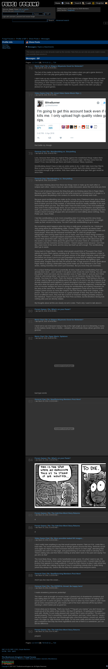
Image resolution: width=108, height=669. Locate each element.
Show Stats (6, 46)
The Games (5, 659)
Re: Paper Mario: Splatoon (56, 336)
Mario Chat (39, 66)
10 (47, 62)
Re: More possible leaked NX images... (67, 538)
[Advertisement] (54, 31)
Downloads (13, 659)
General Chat (40, 152)
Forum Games (41, 309)
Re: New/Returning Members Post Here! (64, 399)
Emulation (37, 659)
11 (50, 62)
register (26, 9)
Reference (21, 659)
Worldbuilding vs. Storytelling (59, 179)
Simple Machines (24, 649)
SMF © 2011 (14, 649)
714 (54, 62)
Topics (40, 47)
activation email (19, 11)
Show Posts (6, 48)
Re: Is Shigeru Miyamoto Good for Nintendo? (64, 66)
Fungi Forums (30, 657)
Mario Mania (29, 659)
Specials (44, 659)
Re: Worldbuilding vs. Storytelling (61, 152)
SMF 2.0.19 (5, 649)
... (52, 62)
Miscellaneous (52, 659)
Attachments (49, 47)
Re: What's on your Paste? (59, 309)
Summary (5, 45)
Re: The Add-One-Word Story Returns (64, 513)
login (20, 9)
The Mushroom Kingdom (12, 657)
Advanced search (62, 20)
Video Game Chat (42, 93)
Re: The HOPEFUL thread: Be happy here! (65, 586)
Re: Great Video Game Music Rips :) (66, 93)
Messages (32, 47)
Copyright (5, 666)
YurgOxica (71, 10)
